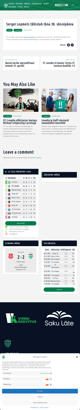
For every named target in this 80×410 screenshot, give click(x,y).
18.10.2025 (47, 266)
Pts (34, 178)
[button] (77, 357)
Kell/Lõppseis (66, 250)
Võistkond (12, 178)
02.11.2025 (47, 256)
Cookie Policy (34, 407)
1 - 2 (66, 262)
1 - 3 (66, 259)
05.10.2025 (47, 271)
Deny (40, 397)
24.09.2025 (47, 278)
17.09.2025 (47, 284)
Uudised (17, 30)
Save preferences (40, 403)
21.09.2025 (47, 281)
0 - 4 (66, 256)
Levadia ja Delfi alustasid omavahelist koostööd (55, 121)
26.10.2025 (47, 259)
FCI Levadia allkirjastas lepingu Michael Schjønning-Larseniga (20, 121)
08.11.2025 (21, 252)
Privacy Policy (44, 407)
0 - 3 (66, 266)
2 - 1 (66, 281)
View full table (21, 223)
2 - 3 (66, 278)
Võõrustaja (55, 250)
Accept (40, 391)
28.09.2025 (47, 275)
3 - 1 (66, 275)
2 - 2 (66, 253)
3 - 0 (66, 271)
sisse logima (36, 158)
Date (47, 250)
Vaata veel (59, 289)
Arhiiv (9, 30)
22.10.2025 (47, 262)
